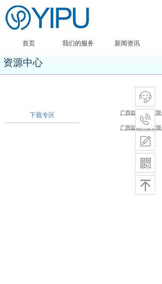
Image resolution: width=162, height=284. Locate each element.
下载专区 (42, 115)
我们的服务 (78, 43)
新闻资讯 (127, 43)
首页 (28, 43)
